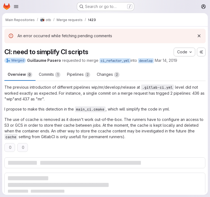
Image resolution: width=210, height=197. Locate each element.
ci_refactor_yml (115, 61)
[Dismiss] (199, 36)
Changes (108, 74)
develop (146, 61)
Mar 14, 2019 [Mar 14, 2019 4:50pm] (166, 60)
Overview (20, 74)
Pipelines (78, 74)
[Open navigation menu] (16, 6)
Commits (49, 74)
